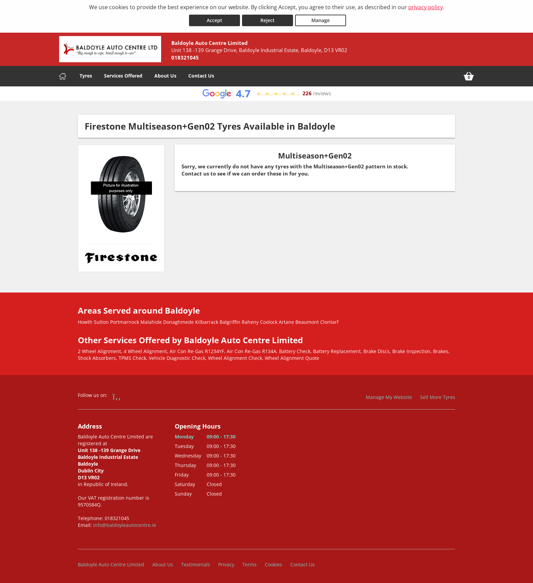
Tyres (86, 75)
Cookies (273, 564)
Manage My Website (389, 397)
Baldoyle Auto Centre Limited (111, 564)
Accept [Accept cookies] (214, 20)
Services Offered (123, 75)
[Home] (62, 76)
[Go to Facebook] (117, 395)
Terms (249, 564)
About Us (165, 75)
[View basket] (469, 76)
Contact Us (201, 75)
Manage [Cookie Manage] (320, 20)
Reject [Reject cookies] (267, 20)
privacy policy (425, 7)
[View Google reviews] (266, 93)
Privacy (226, 564)
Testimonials (195, 564)
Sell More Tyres (437, 397)
